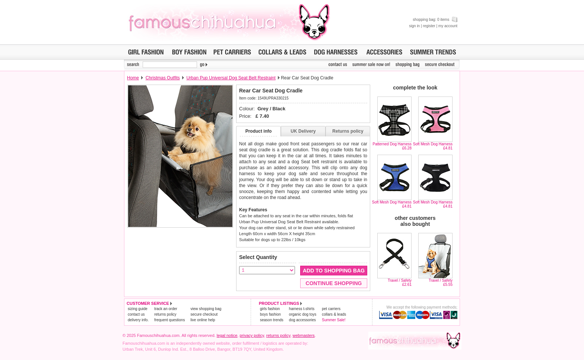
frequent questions (169, 320)
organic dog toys (302, 314)
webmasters (304, 335)
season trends (271, 320)
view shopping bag (205, 309)
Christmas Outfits (163, 77)
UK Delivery (303, 131)
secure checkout (204, 314)
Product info (258, 131)
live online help (202, 320)
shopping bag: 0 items (435, 20)
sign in (414, 26)
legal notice (227, 335)
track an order (165, 309)
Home (133, 77)
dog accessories (302, 320)
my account (447, 26)
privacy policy (251, 335)
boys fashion (270, 314)
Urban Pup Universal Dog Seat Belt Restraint (230, 77)
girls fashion (270, 309)
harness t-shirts (301, 309)
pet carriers (331, 309)
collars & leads (334, 314)
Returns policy (347, 131)
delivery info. (138, 320)
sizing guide (137, 309)
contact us (136, 314)
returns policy (165, 314)
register (429, 26)
